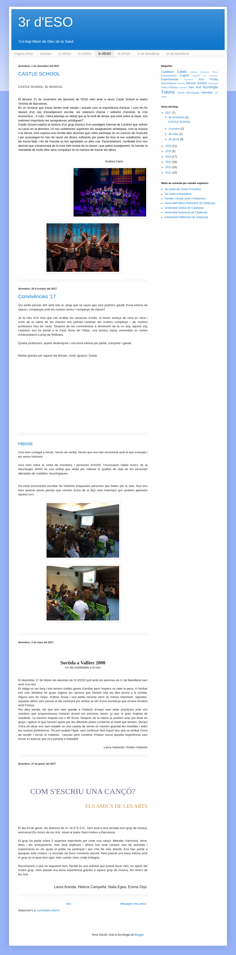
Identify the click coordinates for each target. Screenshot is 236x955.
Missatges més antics (133, 903)
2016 (168, 146)
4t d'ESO (124, 53)
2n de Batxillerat (177, 53)
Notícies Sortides (196, 83)
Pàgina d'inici (24, 53)
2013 (168, 162)
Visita (163, 96)
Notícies (46, 53)
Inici (68, 903)
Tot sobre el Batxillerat (178, 194)
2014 (168, 156)
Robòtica (173, 87)
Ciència (193, 72)
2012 (168, 167)
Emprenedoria (169, 75)
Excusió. (214, 75)
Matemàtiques (169, 83)
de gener (174, 139)
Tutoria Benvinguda (188, 92)
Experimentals (169, 79)
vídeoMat (206, 92)
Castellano (167, 71)
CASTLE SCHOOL (39, 74)
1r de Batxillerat (148, 53)
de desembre (177, 117)
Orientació (213, 83)
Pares (164, 87)
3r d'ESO (104, 53)
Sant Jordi (194, 87)
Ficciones (188, 79)
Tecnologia (210, 87)
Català (182, 71)
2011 (168, 172)
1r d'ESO (64, 53)
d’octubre (175, 128)
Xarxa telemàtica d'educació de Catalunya (190, 203)
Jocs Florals (208, 79)
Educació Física (209, 72)
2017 (168, 112)
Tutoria (168, 92)
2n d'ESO (84, 53)
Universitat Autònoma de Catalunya (186, 212)
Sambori (183, 87)
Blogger (139, 934)
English (184, 75)
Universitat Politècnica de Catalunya (186, 217)
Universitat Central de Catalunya (184, 207)
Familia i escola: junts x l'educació (185, 198)
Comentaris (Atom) (48, 910)
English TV (199, 75)
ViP (216, 92)
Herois (25, 443)
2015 (168, 151)
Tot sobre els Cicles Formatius (183, 189)
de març (174, 134)
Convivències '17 (37, 296)
